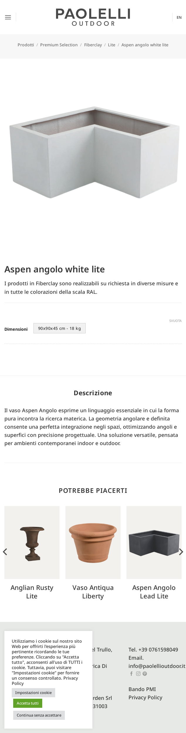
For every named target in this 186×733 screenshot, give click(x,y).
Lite (111, 44)
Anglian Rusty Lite (32, 591)
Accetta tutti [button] (28, 703)
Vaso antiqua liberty (93, 591)
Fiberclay (93, 44)
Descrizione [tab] (93, 392)
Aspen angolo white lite (144, 44)
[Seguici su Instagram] (138, 674)
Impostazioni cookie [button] (33, 692)
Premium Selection (59, 44)
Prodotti (26, 44)
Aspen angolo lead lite (154, 591)
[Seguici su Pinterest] (145, 674)
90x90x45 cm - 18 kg (59, 328)
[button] (8, 17)
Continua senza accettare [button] (39, 715)
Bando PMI (142, 689)
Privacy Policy (145, 697)
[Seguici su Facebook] (131, 674)
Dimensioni (16, 329)
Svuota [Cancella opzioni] (175, 321)
